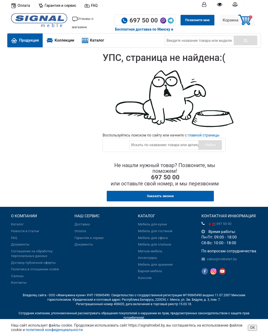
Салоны (17, 276)
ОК (252, 328)
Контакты (19, 282)
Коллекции (60, 40)
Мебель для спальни (154, 244)
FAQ (94, 5)
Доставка (82, 224)
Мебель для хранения (155, 264)
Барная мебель (150, 271)
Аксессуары (147, 258)
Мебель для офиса (153, 238)
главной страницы (204, 135)
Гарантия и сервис (60, 5)
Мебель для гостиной (155, 231)
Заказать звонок (160, 196)
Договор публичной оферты (33, 263)
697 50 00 (144, 20)
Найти (210, 145)
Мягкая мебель (150, 251)
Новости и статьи (25, 231)
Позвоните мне (197, 20)
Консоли (145, 278)
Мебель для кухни (152, 224)
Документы (20, 244)
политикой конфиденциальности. (54, 330)
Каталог (93, 40)
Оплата (24, 5)
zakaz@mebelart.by (222, 259)
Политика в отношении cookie (35, 269)
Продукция (25, 40)
